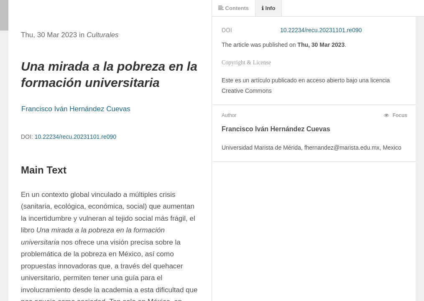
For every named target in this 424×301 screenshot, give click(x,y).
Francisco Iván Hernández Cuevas (75, 109)
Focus (395, 115)
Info (268, 8)
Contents (233, 8)
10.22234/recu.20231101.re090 (75, 136)
